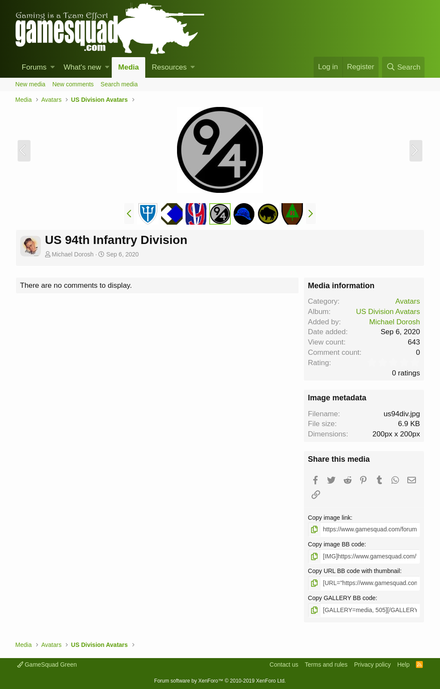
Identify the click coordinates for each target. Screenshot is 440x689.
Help (403, 664)
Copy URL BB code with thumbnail (354, 570)
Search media (119, 84)
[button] (52, 67)
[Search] (403, 67)
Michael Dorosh (72, 254)
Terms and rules (326, 664)
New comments (73, 84)
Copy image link (329, 517)
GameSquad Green (47, 664)
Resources (169, 67)
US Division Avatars (388, 312)
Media (128, 67)
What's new (82, 67)
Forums (34, 67)
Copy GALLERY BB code (342, 597)
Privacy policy (372, 664)
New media (30, 84)
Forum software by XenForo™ (220, 681)
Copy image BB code (336, 544)
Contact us (283, 664)
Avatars (407, 301)
